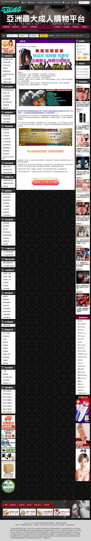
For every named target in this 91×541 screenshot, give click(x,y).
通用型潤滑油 (6, 194)
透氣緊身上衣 (6, 383)
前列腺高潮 (5, 241)
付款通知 (66, 27)
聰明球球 (5, 108)
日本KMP (79, 360)
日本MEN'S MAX (81, 357)
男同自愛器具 (6, 232)
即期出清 (5, 68)
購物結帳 (31, 2)
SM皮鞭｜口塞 (6, 279)
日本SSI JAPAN (81, 351)
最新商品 (15, 27)
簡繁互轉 (57, 2)
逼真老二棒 (5, 93)
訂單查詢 (57, 27)
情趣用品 (66, 528)
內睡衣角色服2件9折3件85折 (8, 75)
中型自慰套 (5, 135)
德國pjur (79, 381)
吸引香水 (5, 229)
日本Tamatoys (80, 336)
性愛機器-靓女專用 (7, 183)
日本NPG (79, 321)
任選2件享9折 (6, 65)
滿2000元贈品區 (7, 397)
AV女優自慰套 (6, 141)
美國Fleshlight (80, 372)
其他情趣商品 (6, 317)
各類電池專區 (6, 325)
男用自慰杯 (5, 129)
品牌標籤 (33, 27)
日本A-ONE (80, 339)
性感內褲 (5, 363)
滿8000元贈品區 (7, 412)
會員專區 (47, 505)
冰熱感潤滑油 (6, 197)
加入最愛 (66, 2)
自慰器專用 (5, 209)
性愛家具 (5, 186)
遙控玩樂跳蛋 (6, 122)
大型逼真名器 (6, 138)
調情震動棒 (5, 99)
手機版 (74, 2)
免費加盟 (48, 2)
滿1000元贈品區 (7, 391)
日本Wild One (80, 348)
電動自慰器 (5, 150)
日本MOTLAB (80, 366)
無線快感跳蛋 (6, 119)
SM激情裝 (5, 285)
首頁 (24, 2)
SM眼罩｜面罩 (6, 273)
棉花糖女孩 (5, 336)
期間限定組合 (6, 71)
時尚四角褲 (5, 380)
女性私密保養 (6, 308)
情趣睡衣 (5, 348)
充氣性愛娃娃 (6, 144)
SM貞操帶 (5, 282)
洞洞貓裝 (5, 345)
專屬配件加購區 (7, 82)
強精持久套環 (6, 166)
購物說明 (40, 2)
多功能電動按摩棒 (7, 90)
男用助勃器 (5, 154)
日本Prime (79, 363)
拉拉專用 (5, 244)
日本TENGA (80, 330)
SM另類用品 (6, 288)
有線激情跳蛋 (6, 116)
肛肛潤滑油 (5, 226)
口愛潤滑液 (5, 203)
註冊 (84, 58)
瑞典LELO (79, 384)
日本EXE (79, 342)
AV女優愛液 (6, 206)
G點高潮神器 (6, 96)
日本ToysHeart (80, 327)
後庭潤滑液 (5, 212)
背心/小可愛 (6, 333)
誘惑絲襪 (5, 351)
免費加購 (6, 27)
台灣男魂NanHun (81, 393)
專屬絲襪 (5, 374)
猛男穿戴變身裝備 (7, 262)
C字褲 (4, 339)
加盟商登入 (37, 505)
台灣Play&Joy (80, 387)
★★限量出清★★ (7, 59)
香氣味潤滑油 (6, 200)
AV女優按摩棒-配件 (8, 255)
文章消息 (75, 27)
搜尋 (44, 35)
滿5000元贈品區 (7, 406)
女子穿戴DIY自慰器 (8, 265)
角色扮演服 (5, 357)
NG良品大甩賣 (6, 79)
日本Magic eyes (81, 333)
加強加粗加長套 (7, 169)
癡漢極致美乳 (6, 147)
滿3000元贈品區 (7, 400)
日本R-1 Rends (80, 345)
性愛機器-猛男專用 (7, 180)
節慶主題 (5, 342)
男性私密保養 (6, 311)
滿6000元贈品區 (7, 409)
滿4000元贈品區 (7, 403)
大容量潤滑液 (6, 215)
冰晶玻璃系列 (6, 314)
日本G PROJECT (81, 324)
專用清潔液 (5, 305)
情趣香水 (5, 296)
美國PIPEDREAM (81, 375)
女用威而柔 (5, 105)
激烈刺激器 (5, 223)
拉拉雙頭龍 (5, 238)
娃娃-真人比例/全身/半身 (8, 157)
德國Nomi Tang (81, 378)
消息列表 (21, 505)
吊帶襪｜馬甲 (6, 354)
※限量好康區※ (7, 62)
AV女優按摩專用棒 (7, 252)
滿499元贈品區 (6, 394)
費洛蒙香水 (5, 299)
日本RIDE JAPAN (81, 354)
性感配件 (5, 360)
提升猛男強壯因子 (7, 172)
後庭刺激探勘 (6, 302)
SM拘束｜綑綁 (6, 276)
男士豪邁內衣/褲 (7, 377)
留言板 (84, 27)
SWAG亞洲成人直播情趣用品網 (9, 2)
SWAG (21, 536)
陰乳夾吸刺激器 (7, 102)
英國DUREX (80, 369)
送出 (79, 58)
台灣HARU (79, 390)
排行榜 (24, 27)
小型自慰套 (5, 132)
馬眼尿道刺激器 (7, 235)
